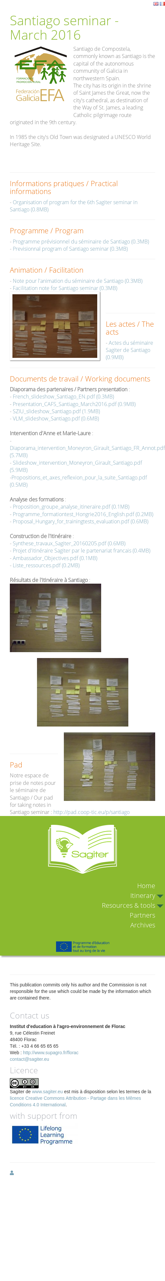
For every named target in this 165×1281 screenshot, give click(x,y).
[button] (12, 1172)
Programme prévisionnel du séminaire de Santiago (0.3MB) (81, 241)
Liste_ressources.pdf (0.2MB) (46, 565)
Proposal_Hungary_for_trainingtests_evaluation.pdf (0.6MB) (80, 521)
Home (146, 885)
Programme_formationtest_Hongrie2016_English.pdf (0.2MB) (83, 514)
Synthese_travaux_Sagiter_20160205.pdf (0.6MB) (69, 543)
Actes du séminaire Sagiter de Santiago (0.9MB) (129, 350)
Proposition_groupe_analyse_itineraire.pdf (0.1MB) (71, 506)
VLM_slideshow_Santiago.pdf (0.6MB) (56, 418)
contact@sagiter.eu (29, 1059)
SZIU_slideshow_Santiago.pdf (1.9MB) (56, 411)
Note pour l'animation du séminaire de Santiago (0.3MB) (77, 280)
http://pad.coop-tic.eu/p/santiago (91, 812)
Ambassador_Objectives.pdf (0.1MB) (55, 558)
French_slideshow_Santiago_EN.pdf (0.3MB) (63, 396)
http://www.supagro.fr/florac (51, 1052)
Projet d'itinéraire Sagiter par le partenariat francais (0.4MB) (81, 550)
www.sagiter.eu (47, 1091)
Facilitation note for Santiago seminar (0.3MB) (65, 288)
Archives (142, 925)
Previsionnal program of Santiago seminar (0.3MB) (70, 248)
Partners (142, 915)
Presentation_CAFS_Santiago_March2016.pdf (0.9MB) (74, 404)
